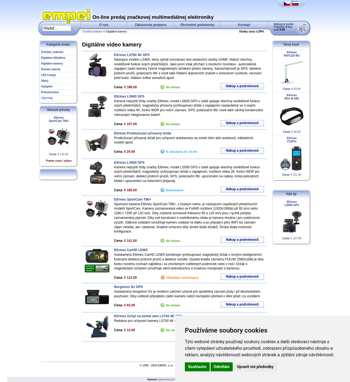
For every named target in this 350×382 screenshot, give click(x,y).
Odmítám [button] (222, 367)
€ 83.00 (291, 70)
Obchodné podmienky (197, 25)
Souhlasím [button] (197, 367)
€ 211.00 (291, 156)
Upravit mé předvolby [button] (255, 367)
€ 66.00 (291, 113)
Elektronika (164, 379)
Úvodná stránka (92, 31)
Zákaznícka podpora (150, 25)
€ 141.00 (59, 139)
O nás (103, 25)
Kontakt (244, 25)
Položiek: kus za (284, 27)
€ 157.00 (291, 220)
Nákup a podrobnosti (242, 86)
